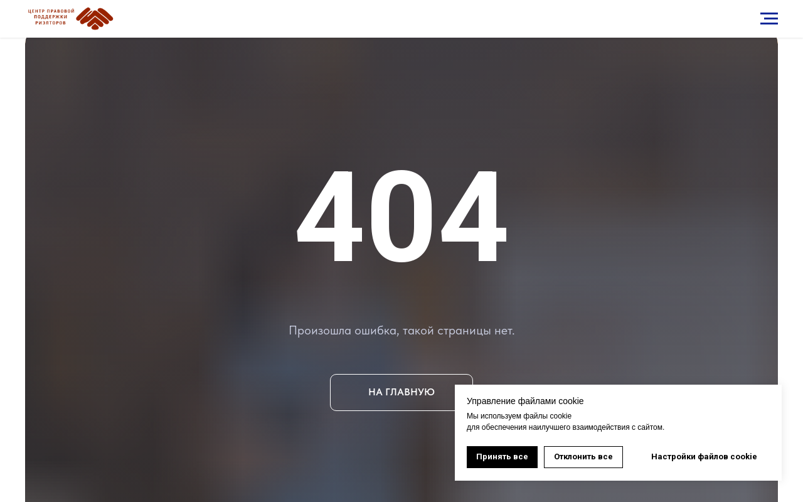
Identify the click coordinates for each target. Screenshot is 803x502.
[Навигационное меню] (769, 19)
